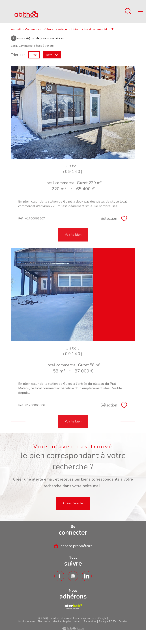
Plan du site (44, 621)
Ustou (75, 29)
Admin (77, 621)
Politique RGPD (107, 621)
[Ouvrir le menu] (140, 11)
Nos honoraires (26, 621)
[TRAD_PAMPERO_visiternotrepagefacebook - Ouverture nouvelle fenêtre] (59, 576)
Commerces (33, 29)
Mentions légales (62, 621)
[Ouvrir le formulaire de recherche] (128, 12)
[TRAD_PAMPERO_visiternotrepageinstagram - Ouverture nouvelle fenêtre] (73, 576)
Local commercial (95, 29)
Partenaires (90, 621)
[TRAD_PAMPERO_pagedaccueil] (26, 16)
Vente (49, 29)
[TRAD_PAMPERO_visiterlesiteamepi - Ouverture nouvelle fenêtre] (73, 606)
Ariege (62, 29)
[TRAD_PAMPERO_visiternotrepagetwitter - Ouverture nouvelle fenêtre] (87, 576)
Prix (34, 55)
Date (52, 55)
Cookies (123, 621)
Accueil (16, 29)
